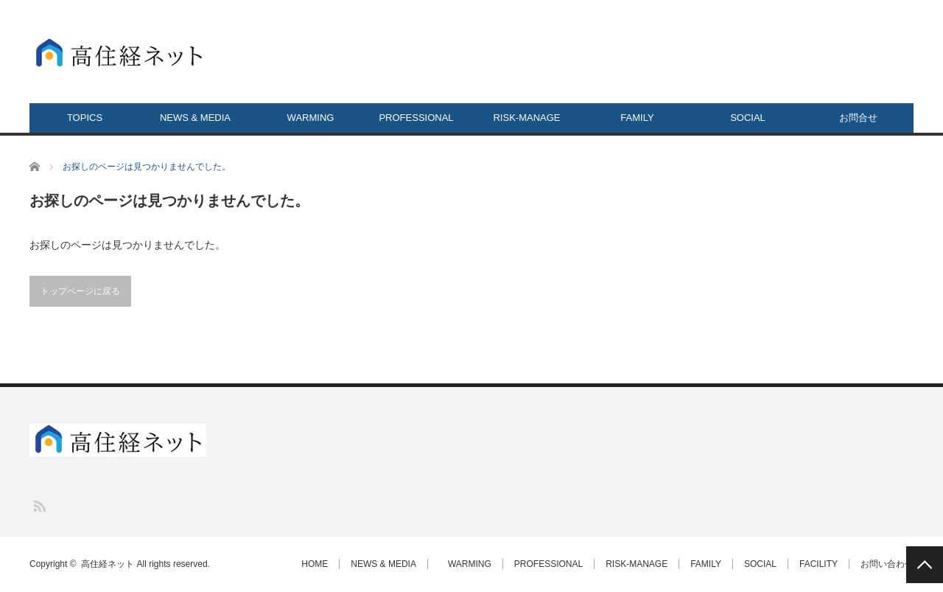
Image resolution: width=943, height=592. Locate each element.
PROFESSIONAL (416, 117)
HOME (314, 564)
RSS (38, 505)
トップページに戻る (80, 291)
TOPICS (84, 117)
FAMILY (636, 117)
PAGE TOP (924, 564)
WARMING (306, 117)
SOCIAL (747, 117)
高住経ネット (107, 564)
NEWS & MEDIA (195, 117)
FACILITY (818, 564)
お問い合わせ (887, 564)
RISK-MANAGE (526, 117)
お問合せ (858, 117)
